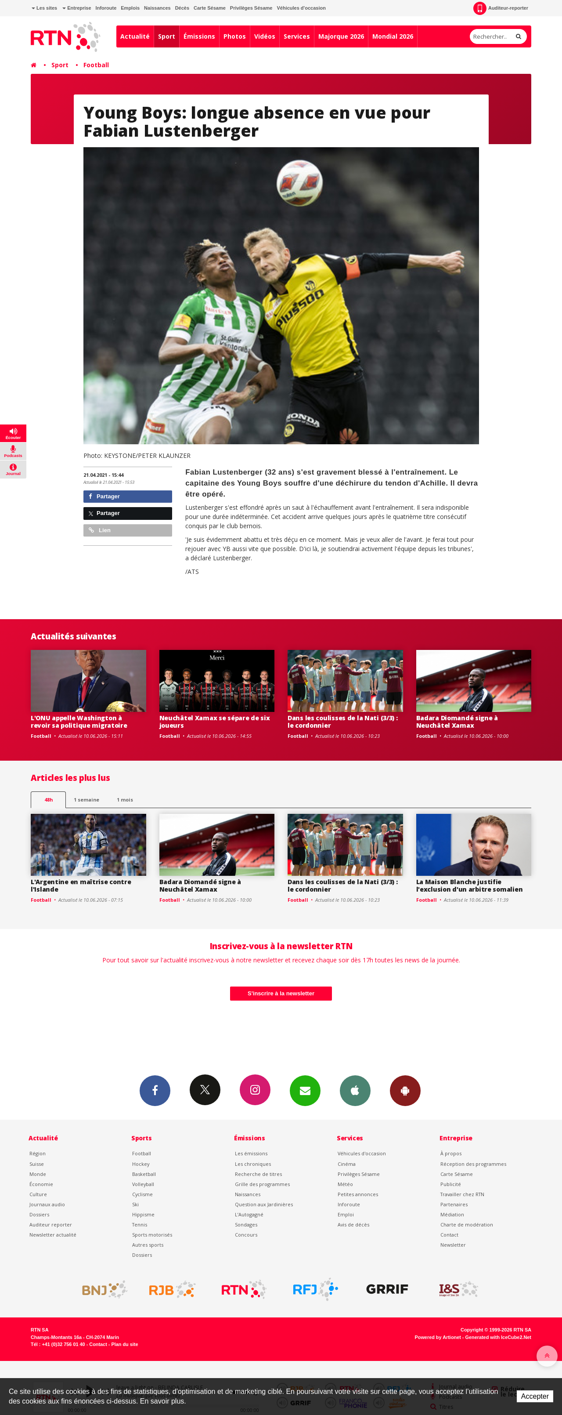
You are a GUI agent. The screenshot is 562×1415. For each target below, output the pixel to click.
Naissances (157, 8)
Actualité (135, 36)
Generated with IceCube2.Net (498, 1337)
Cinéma (347, 1164)
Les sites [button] (44, 8)
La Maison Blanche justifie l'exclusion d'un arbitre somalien (469, 885)
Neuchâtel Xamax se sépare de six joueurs (214, 721)
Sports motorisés (152, 1234)
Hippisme (143, 1214)
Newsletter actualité (52, 1234)
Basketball (144, 1174)
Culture (38, 1194)
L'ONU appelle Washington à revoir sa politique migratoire (79, 721)
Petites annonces (358, 1194)
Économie (41, 1184)
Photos (234, 36)
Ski (135, 1204)
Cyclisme (142, 1194)
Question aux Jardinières (264, 1204)
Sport (166, 36)
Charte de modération (466, 1224)
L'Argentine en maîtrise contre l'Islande (81, 885)
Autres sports (147, 1245)
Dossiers (39, 1214)
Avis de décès (353, 1224)
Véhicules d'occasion (301, 8)
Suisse (36, 1164)
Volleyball (143, 1184)
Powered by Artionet (438, 1337)
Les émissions (251, 1153)
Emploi (346, 1214)
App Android (405, 1090)
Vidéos (264, 36)
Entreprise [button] (76, 8)
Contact (449, 1234)
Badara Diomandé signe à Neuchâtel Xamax (457, 721)
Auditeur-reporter (500, 8)
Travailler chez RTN (462, 1194)
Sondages (246, 1224)
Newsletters (305, 1090)
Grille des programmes (262, 1184)
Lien (100, 530)
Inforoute (106, 8)
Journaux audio (47, 1204)
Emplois (130, 8)
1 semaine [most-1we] (86, 799)
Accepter (535, 1396)
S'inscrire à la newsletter (281, 993)
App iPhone (355, 1090)
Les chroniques (253, 1164)
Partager (104, 496)
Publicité (450, 1184)
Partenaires (454, 1204)
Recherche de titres (258, 1174)
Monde (37, 1174)
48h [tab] (48, 799)
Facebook (155, 1090)
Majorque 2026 (341, 36)
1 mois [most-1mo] (125, 799)
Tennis (139, 1224)
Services (297, 36)
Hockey (140, 1164)
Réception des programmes (473, 1164)
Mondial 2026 (392, 36)
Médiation (452, 1214)
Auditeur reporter (50, 1224)
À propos (450, 1153)
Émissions (199, 36)
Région (37, 1153)
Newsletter (453, 1245)
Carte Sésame (210, 8)
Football (96, 65)
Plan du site (124, 1344)
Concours (246, 1234)
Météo (345, 1184)
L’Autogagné (249, 1214)
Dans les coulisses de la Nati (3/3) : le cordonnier (343, 721)
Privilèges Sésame (251, 8)
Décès (182, 8)
